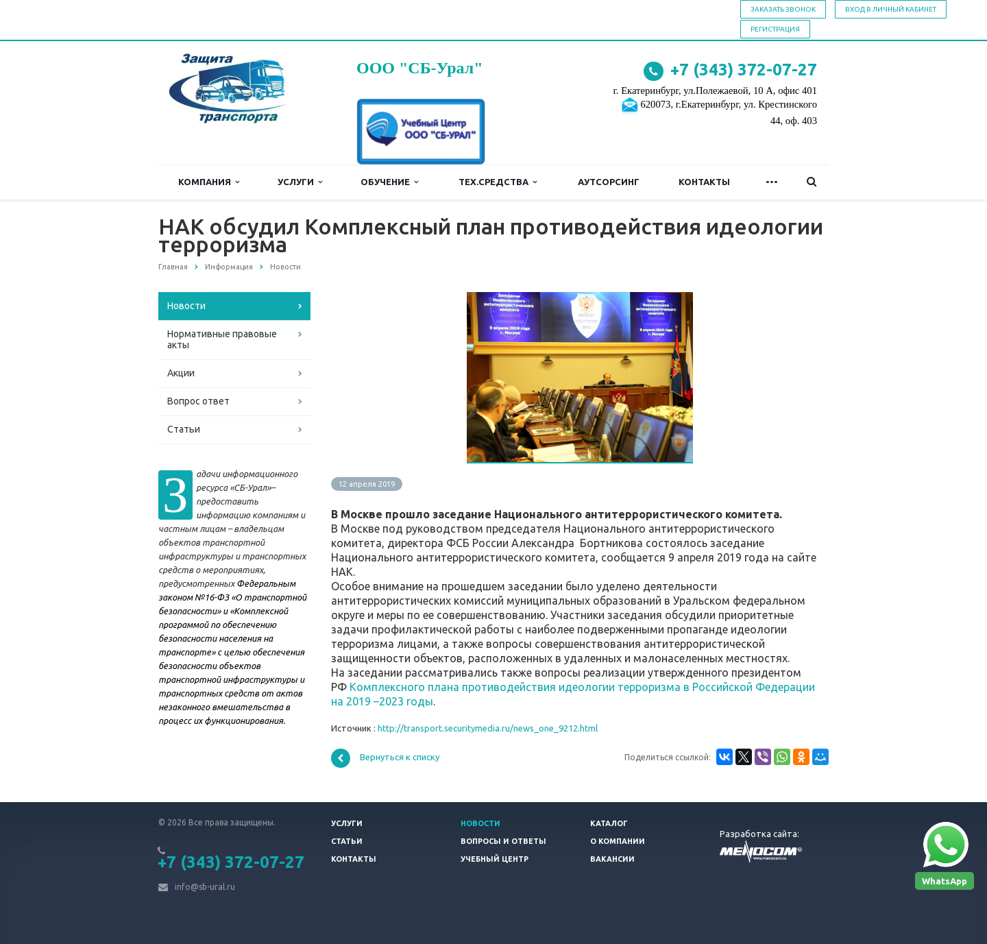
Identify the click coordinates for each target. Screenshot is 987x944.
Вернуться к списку (385, 758)
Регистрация (775, 29)
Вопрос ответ (198, 401)
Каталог (609, 823)
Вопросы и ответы (503, 841)
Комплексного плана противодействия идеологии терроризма (515, 687)
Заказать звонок (783, 9)
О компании (617, 841)
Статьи (183, 429)
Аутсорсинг (608, 181)
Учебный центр (494, 859)
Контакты (704, 181)
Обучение (389, 182)
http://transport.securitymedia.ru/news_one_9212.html (488, 728)
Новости (186, 305)
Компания (208, 182)
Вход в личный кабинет (890, 9)
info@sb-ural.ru (205, 886)
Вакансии (612, 859)
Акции (181, 372)
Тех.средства (498, 182)
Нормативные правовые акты (222, 339)
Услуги (300, 182)
